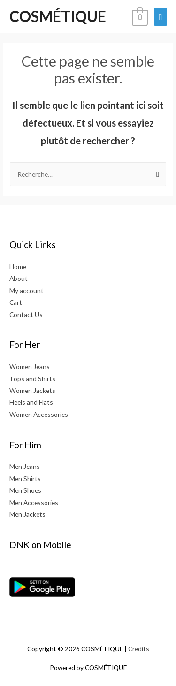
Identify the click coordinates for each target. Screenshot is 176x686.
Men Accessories (33, 502)
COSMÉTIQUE (57, 16)
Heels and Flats (31, 402)
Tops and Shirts (32, 379)
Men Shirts (25, 478)
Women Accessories (38, 414)
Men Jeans (24, 466)
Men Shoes (25, 490)
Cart (15, 302)
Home (17, 267)
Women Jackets (32, 390)
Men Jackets (27, 514)
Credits (138, 649)
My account (26, 290)
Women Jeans (29, 366)
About (18, 278)
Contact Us (26, 314)
